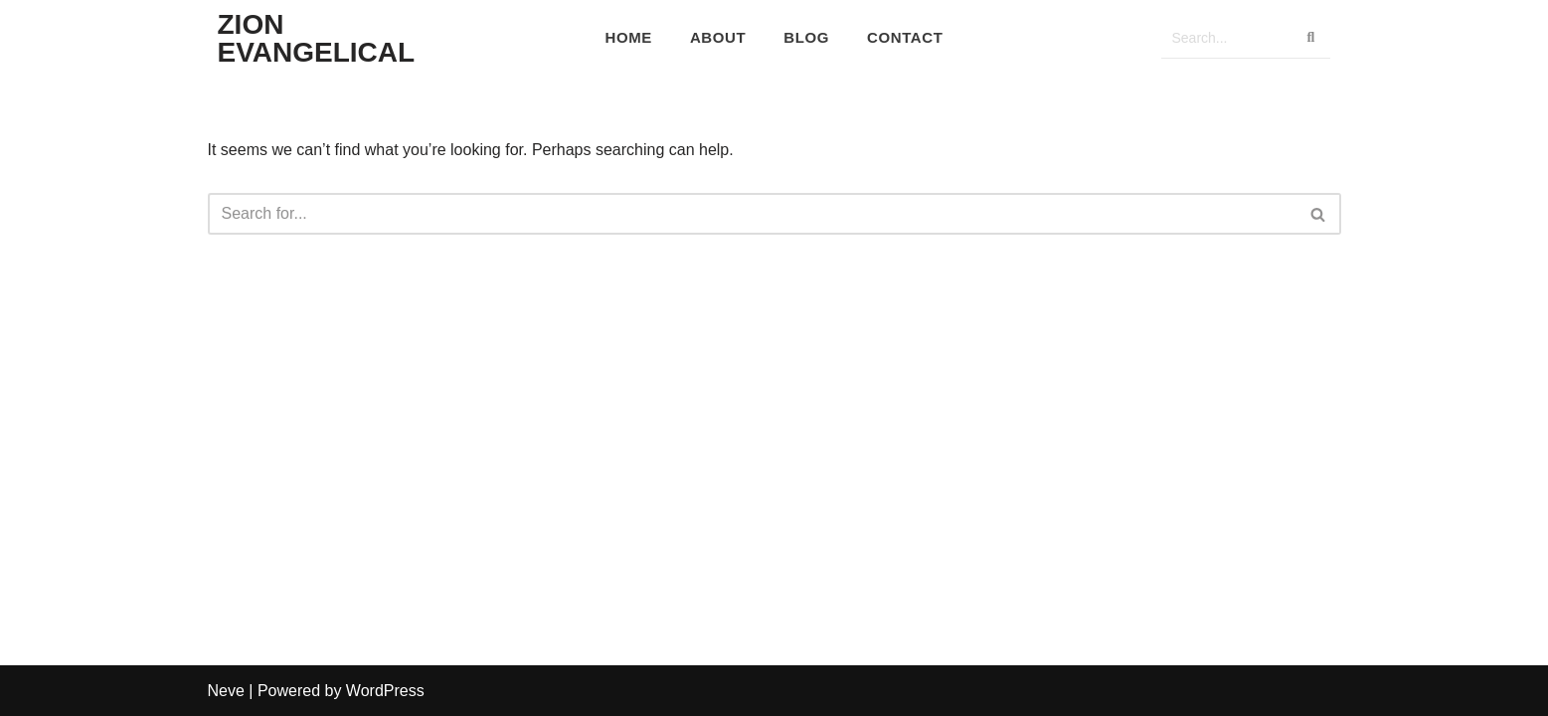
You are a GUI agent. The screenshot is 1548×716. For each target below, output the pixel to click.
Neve (226, 690)
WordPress (385, 690)
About (718, 37)
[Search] (1225, 38)
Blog (806, 37)
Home (628, 37)
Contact (905, 37)
